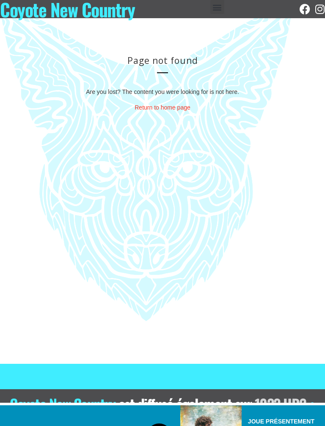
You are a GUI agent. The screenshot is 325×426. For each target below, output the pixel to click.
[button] (217, 7)
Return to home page (162, 107)
